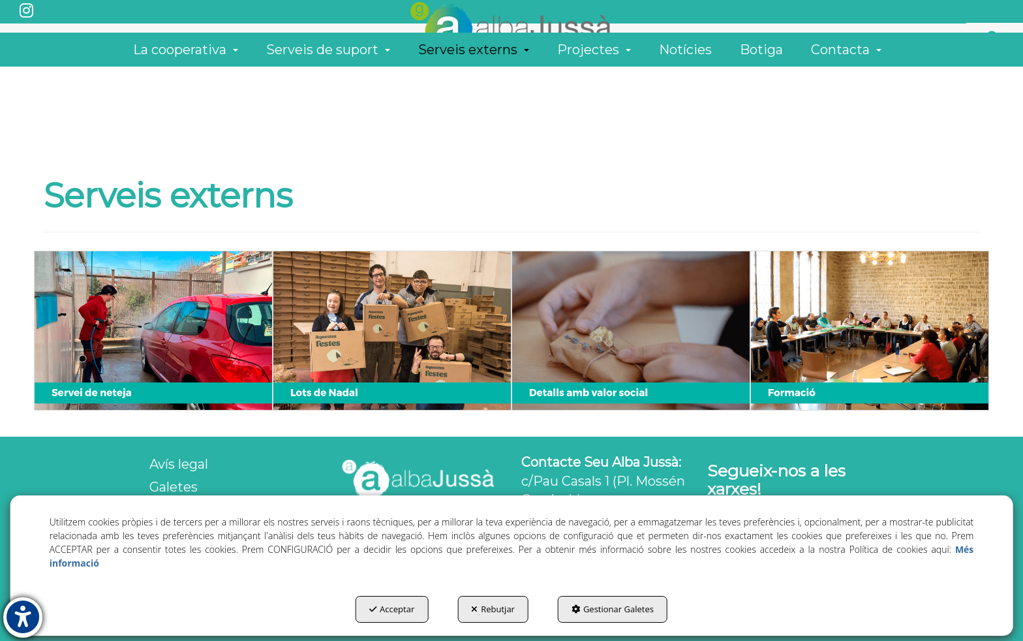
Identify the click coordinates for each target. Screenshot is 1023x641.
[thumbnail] (153, 331)
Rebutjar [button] (493, 609)
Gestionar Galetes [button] (613, 609)
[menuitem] (990, 66)
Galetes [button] (173, 487)
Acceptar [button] (391, 609)
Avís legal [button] (178, 464)
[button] (26, 12)
